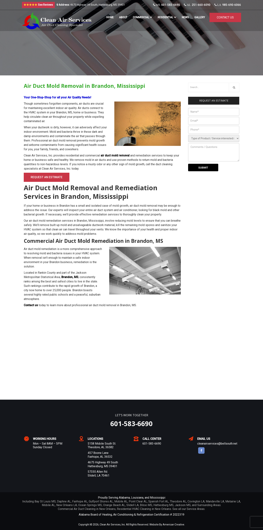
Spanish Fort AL (158, 501)
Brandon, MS (70, 277)
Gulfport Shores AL (101, 501)
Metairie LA (232, 501)
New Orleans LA (66, 505)
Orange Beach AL (114, 505)
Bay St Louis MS (45, 501)
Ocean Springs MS (90, 505)
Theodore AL (178, 501)
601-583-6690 (166, 5)
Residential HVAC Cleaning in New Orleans (144, 509)
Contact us (31, 305)
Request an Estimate (46, 177)
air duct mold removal (115, 155)
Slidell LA (132, 505)
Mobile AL (120, 501)
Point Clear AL (138, 501)
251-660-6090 (197, 5)
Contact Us (225, 17)
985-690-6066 (227, 5)
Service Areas (196, 509)
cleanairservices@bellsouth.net (217, 443)
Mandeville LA (215, 501)
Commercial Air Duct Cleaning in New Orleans (87, 509)
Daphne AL (64, 501)
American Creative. (174, 524)
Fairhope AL (79, 501)
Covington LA (196, 501)
